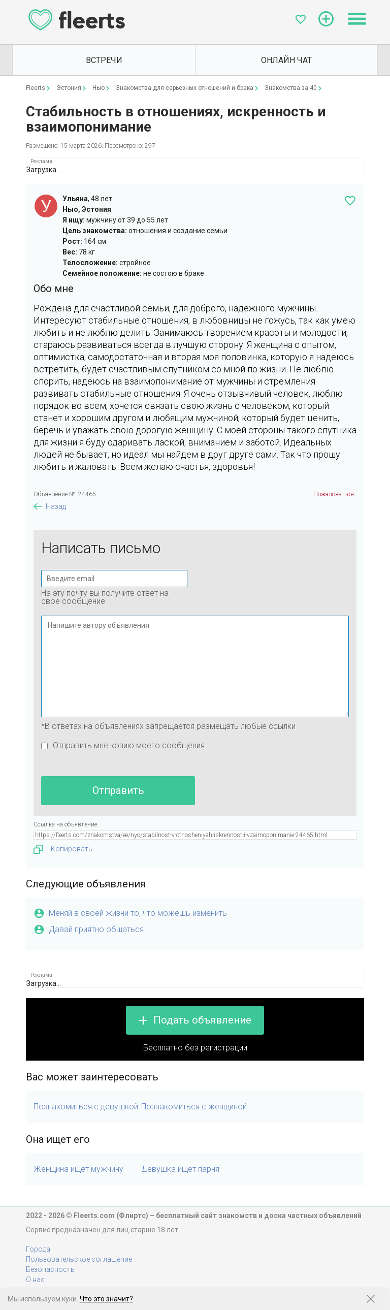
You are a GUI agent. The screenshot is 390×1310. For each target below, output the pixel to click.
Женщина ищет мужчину (78, 1169)
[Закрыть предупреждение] (370, 1298)
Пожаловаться (333, 494)
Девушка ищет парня (180, 1169)
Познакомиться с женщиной (194, 1106)
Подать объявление (202, 1020)
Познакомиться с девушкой (86, 1106)
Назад (56, 506)
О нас (35, 1279)
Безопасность (50, 1269)
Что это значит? (106, 1299)
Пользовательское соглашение (79, 1259)
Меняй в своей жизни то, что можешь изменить (138, 913)
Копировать (63, 849)
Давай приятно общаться (96, 929)
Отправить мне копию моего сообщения (129, 745)
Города (38, 1249)
